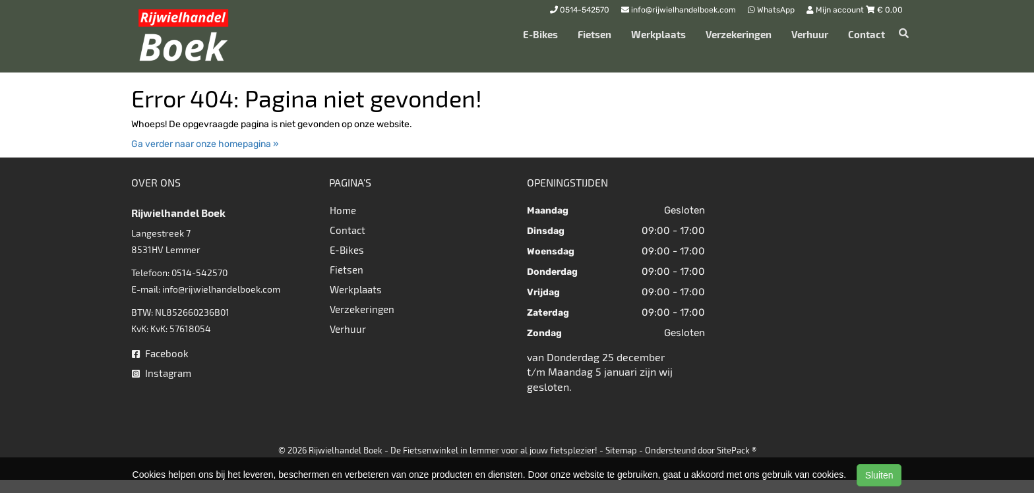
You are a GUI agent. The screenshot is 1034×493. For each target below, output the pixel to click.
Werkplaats (658, 34)
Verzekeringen (739, 34)
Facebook (160, 353)
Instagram (161, 373)
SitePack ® (736, 450)
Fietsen (594, 34)
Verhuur (809, 34)
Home (343, 210)
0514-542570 (199, 272)
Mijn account (836, 9)
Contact (866, 34)
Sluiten (879, 475)
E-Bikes (540, 34)
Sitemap (621, 450)
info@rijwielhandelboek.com (221, 289)
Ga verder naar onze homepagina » (205, 144)
